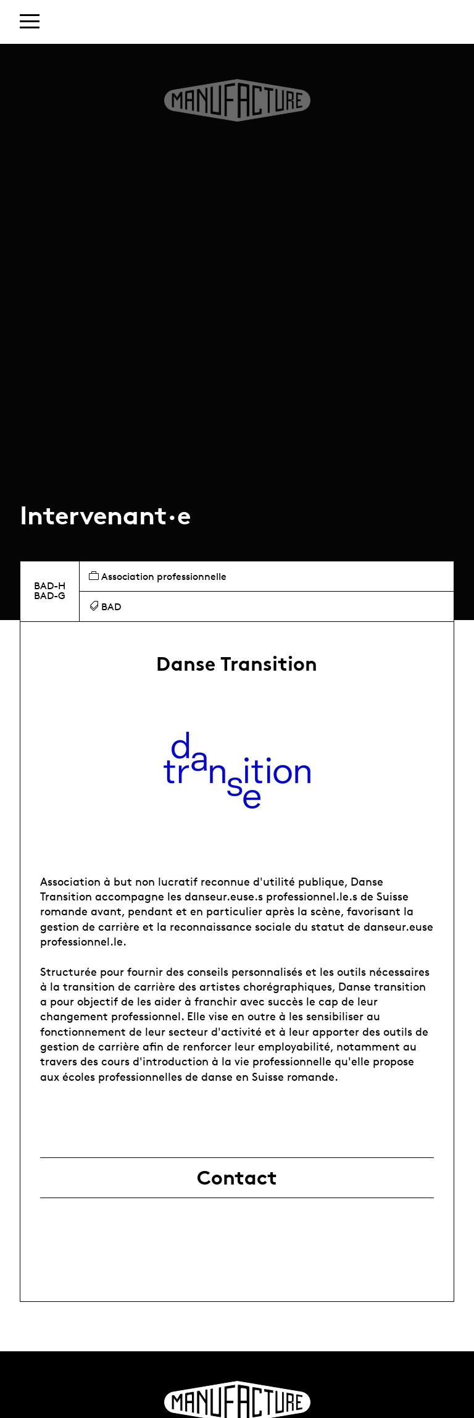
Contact (237, 1177)
